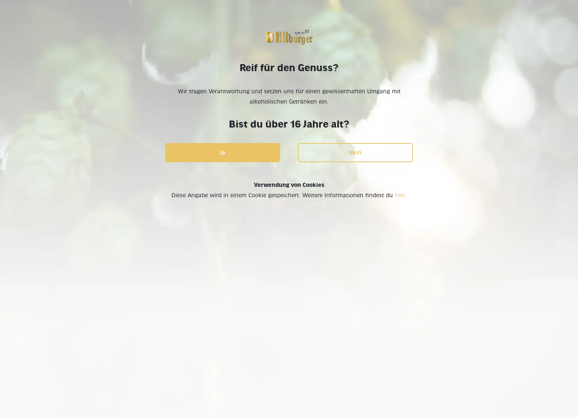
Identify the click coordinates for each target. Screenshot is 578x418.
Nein (355, 152)
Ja (222, 152)
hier (400, 195)
